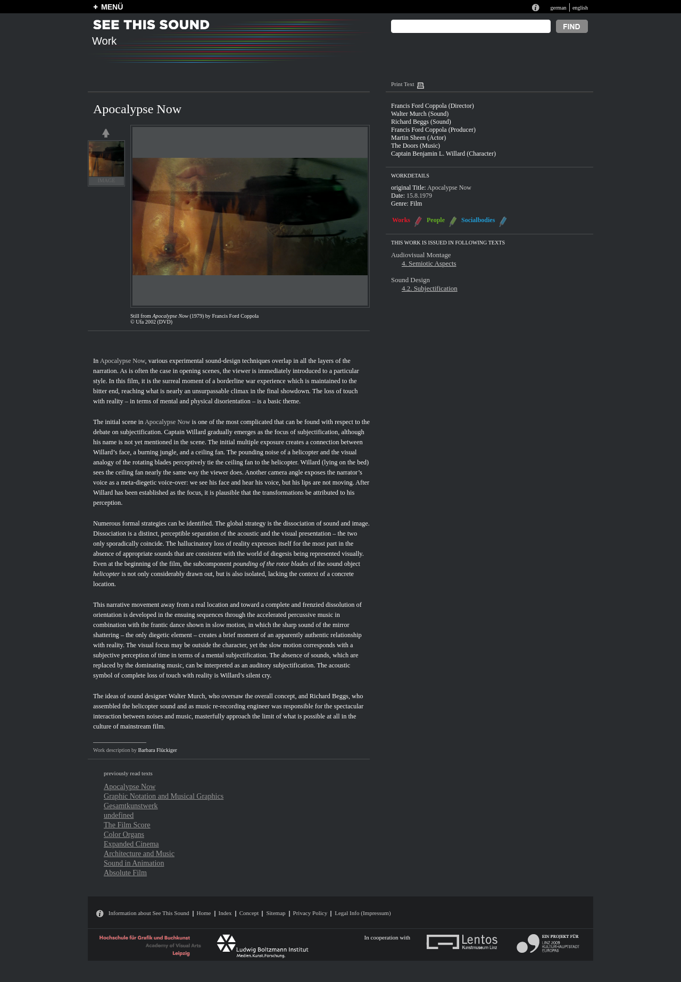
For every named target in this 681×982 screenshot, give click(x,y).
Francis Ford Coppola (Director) (432, 105)
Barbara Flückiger (157, 750)
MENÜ (112, 7)
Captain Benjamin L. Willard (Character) (443, 153)
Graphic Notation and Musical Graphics (163, 796)
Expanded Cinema (131, 844)
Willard (310, 462)
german (558, 8)
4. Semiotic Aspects (429, 263)
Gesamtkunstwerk (131, 805)
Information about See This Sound (149, 913)
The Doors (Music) (415, 145)
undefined (119, 815)
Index (225, 913)
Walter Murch (187, 696)
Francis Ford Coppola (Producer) (433, 129)
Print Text (402, 84)
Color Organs (124, 834)
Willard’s (105, 452)
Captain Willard (185, 432)
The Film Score (127, 824)
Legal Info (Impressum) (363, 913)
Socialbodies (478, 220)
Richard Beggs (329, 696)
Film (416, 203)
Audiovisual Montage (421, 255)
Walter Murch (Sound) (420, 113)
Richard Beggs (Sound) (421, 121)
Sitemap (275, 913)
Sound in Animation (134, 863)
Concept (249, 913)
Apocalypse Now (122, 361)
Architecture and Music (139, 853)
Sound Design (410, 280)
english (580, 8)
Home (204, 913)
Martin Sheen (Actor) (418, 137)
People (436, 220)
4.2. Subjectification (430, 288)
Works (401, 220)
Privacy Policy (310, 913)
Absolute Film (125, 872)
